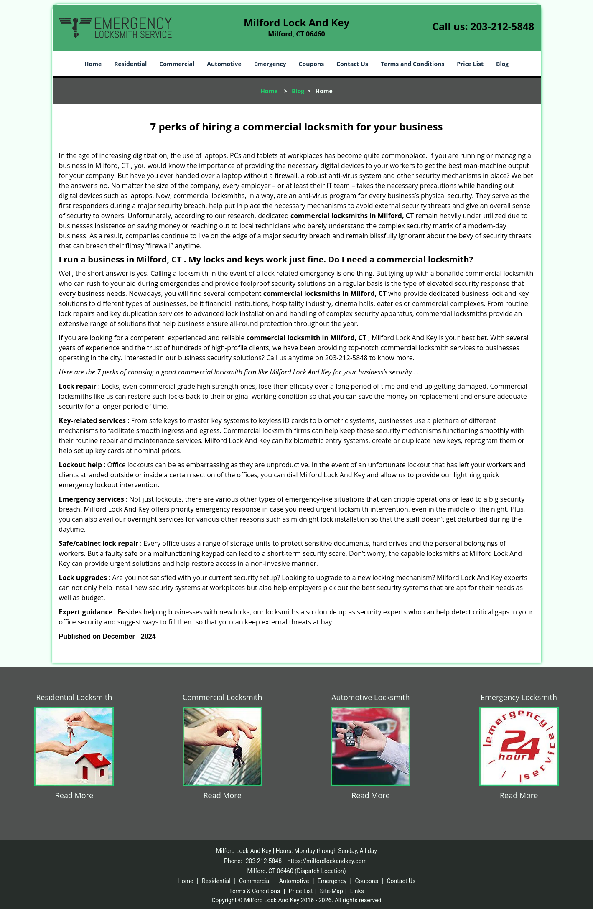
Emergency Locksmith (519, 697)
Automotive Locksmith (370, 697)
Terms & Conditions (254, 891)
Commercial (176, 64)
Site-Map (331, 891)
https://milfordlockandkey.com (327, 861)
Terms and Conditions (412, 64)
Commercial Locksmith (222, 697)
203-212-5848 (502, 26)
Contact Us (352, 64)
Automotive (224, 64)
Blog (502, 64)
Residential (130, 64)
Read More (74, 795)
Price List (470, 64)
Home (93, 64)
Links (357, 891)
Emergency (270, 64)
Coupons (311, 64)
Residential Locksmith (74, 697)
